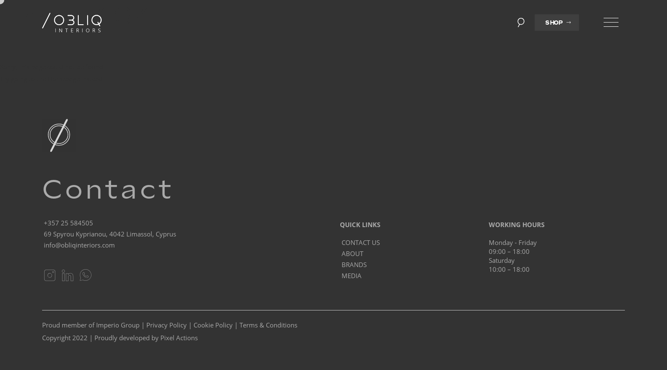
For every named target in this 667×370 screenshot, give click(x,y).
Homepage (63, 78)
